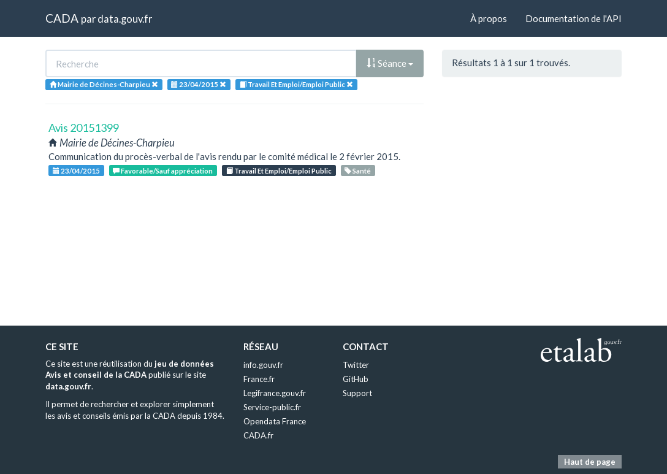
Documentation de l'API (573, 18)
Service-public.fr (272, 407)
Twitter (356, 365)
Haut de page (590, 462)
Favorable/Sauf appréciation (163, 171)
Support (357, 393)
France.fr (259, 379)
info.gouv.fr (263, 365)
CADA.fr (258, 435)
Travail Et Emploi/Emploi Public (279, 171)
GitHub (355, 379)
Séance (390, 63)
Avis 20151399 (83, 127)
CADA (61, 18)
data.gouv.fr (124, 19)
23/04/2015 (76, 171)
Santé (358, 171)
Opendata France (274, 421)
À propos (488, 18)
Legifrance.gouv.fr (274, 393)
